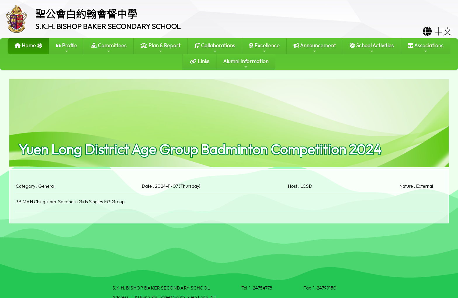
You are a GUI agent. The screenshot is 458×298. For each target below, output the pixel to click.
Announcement (315, 48)
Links (199, 61)
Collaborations (215, 48)
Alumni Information (245, 63)
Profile (66, 48)
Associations (425, 48)
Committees (108, 48)
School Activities (372, 48)
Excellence (264, 48)
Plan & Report (160, 48)
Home (25, 45)
